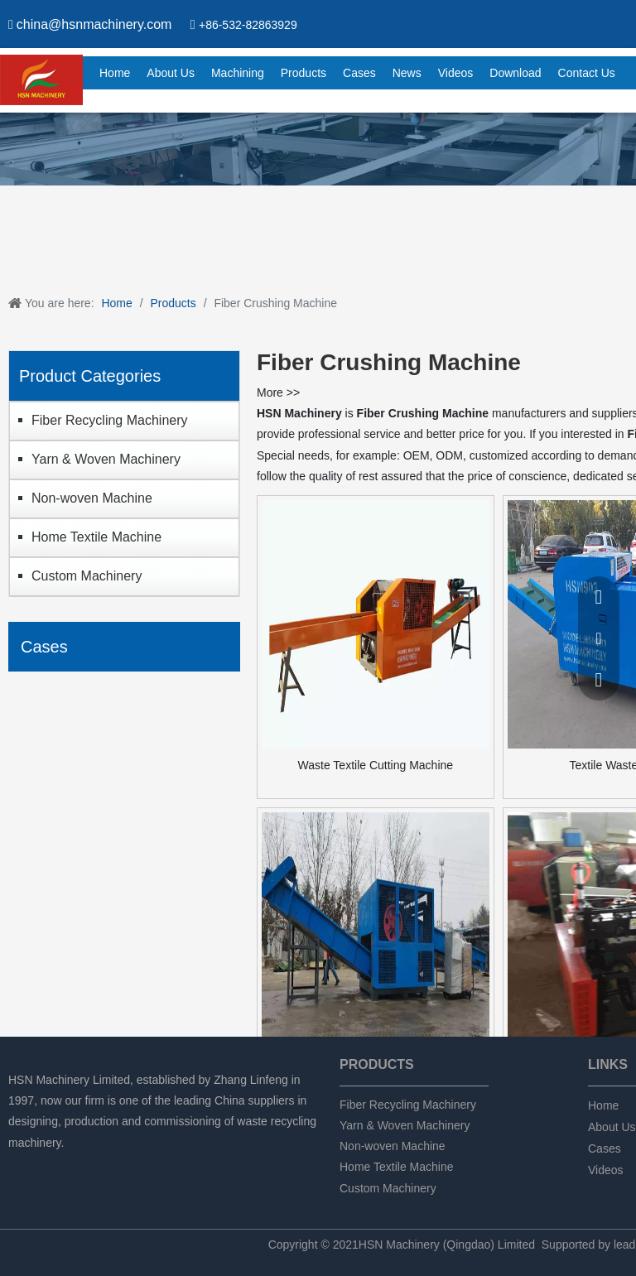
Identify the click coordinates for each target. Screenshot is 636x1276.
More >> (278, 392)
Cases (604, 1148)
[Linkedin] (46, 1164)
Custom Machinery (86, 576)
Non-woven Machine (91, 498)
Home (603, 1105)
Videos (606, 1170)
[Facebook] (18, 1164)
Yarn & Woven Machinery (106, 459)
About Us (612, 1127)
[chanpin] (318, 149)
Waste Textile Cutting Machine (376, 765)
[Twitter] (75, 1164)
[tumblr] (103, 1164)
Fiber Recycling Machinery (109, 420)
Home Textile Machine (96, 537)
